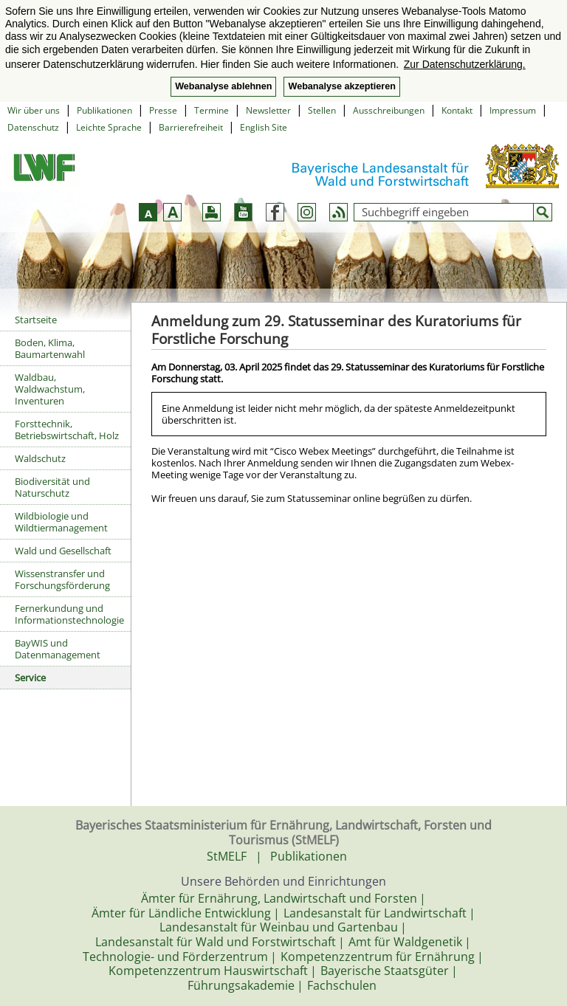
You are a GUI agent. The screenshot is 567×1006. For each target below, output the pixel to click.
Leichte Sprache (109, 127)
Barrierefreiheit (191, 127)
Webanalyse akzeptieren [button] (341, 86)
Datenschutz (33, 127)
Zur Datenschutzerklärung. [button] (465, 64)
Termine (211, 110)
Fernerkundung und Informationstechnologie (69, 614)
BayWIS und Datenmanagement (57, 648)
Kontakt (456, 110)
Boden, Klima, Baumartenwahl (50, 348)
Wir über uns (33, 110)
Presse (163, 110)
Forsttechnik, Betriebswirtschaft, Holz (67, 429)
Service (30, 677)
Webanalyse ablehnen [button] (223, 86)
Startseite (36, 319)
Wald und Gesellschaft (63, 550)
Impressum (512, 110)
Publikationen (104, 110)
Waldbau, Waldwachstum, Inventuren (50, 389)
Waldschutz (40, 458)
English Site (263, 127)
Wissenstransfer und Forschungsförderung (62, 579)
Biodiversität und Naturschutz (52, 487)
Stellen (322, 110)
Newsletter (268, 110)
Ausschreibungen (389, 110)
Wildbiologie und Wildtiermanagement (61, 521)
